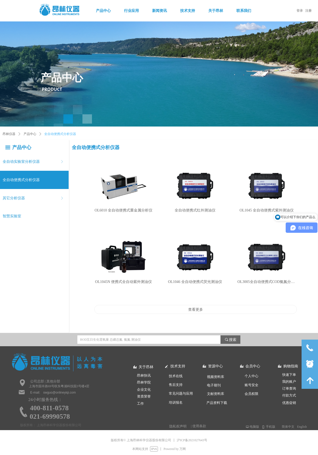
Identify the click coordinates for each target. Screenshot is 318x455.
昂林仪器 (9, 134)
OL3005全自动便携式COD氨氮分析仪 (266, 282)
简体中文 (288, 427)
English (302, 427)
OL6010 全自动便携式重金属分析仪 (123, 210)
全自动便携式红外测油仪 (195, 210)
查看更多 (195, 309)
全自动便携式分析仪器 (60, 134)
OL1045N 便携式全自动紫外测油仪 (123, 282)
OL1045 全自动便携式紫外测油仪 (267, 210)
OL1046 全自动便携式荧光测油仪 (195, 282)
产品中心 (30, 134)
